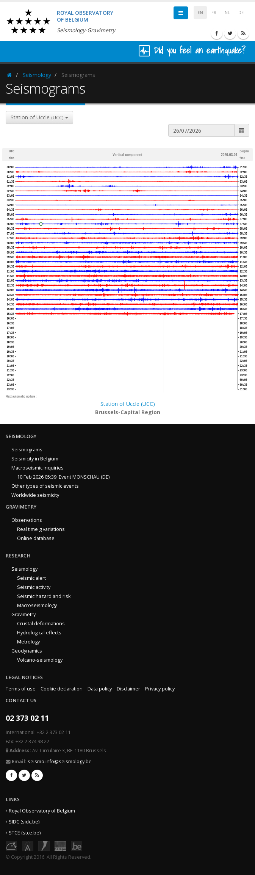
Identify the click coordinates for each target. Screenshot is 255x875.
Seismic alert (31, 578)
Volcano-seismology (40, 660)
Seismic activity (33, 587)
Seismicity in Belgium (34, 459)
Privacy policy (160, 689)
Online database (36, 538)
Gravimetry (23, 614)
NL (227, 12)
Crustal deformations (41, 623)
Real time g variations (41, 529)
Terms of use (21, 689)
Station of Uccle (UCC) (127, 403)
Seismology (37, 74)
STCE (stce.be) (25, 833)
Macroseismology (37, 605)
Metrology (28, 642)
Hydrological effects (39, 632)
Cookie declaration (62, 689)
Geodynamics (26, 651)
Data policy (100, 689)
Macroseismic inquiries (37, 468)
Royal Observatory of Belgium (42, 811)
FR (213, 12)
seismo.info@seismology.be (60, 761)
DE (241, 12)
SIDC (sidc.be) (24, 822)
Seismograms (26, 449)
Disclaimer (128, 689)
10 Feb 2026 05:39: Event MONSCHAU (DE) (63, 477)
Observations (26, 520)
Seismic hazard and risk (43, 596)
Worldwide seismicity (35, 495)
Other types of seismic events (45, 486)
